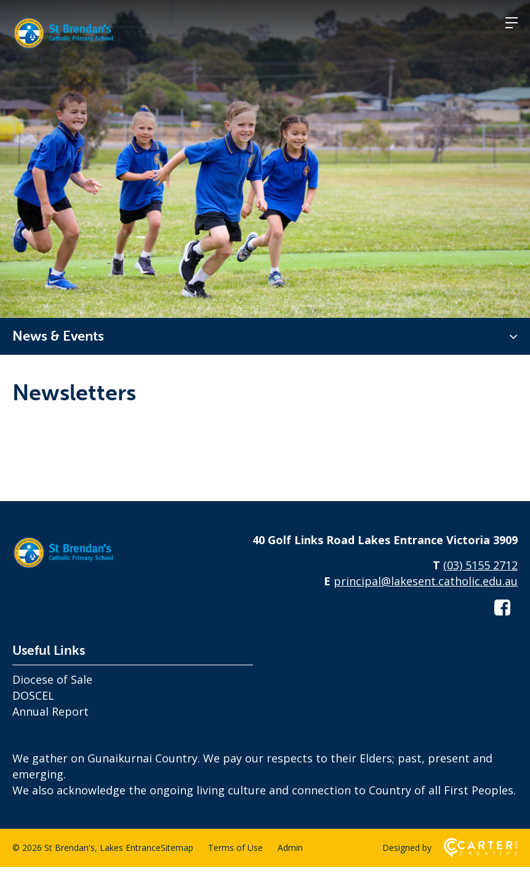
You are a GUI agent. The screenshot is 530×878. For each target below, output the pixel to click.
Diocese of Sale (52, 690)
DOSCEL (33, 706)
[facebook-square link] (502, 618)
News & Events (58, 336)
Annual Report (50, 722)
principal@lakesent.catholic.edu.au (426, 592)
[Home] (73, 579)
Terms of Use (235, 858)
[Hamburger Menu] (511, 22)
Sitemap (177, 858)
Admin (290, 858)
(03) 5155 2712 (480, 576)
